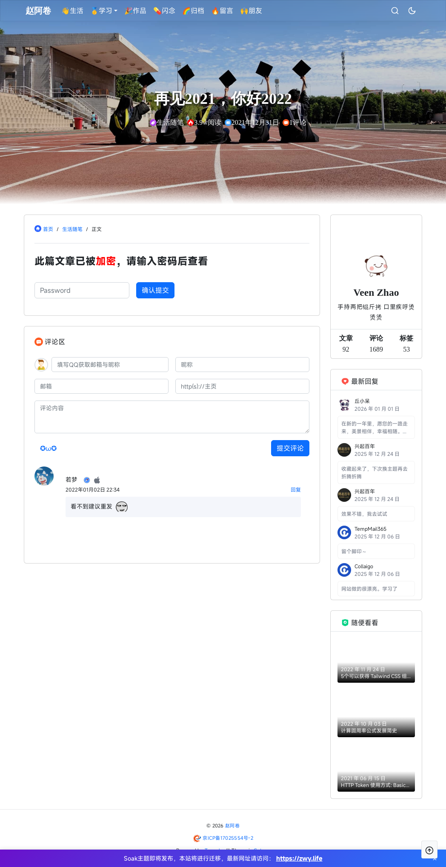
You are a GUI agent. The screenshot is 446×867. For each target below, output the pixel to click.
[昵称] (242, 364)
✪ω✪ (48, 448)
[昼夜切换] (411, 10)
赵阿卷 (232, 825)
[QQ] (110, 364)
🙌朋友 (251, 10)
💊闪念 (165, 10)
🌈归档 (194, 10)
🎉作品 (136, 10)
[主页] (242, 386)
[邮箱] (101, 386)
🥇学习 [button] (102, 10)
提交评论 (290, 448)
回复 (296, 489)
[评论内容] (171, 417)
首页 (48, 229)
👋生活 (73, 10)
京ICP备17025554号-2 (228, 838)
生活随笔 (72, 229)
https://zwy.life (299, 858)
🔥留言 (223, 10)
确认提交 (155, 290)
